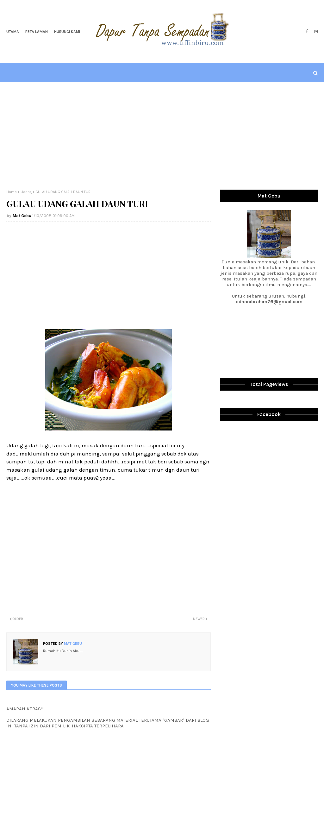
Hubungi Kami (67, 31)
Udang (26, 192)
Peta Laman (36, 31)
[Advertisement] (162, 135)
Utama (12, 31)
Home (11, 192)
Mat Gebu (22, 215)
